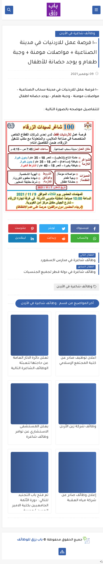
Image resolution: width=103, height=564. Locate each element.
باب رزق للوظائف (28, 540)
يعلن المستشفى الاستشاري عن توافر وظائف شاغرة (29, 432)
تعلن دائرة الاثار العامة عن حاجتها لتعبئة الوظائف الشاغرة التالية (27, 363)
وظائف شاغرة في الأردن (75, 34)
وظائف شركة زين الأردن (76, 427)
